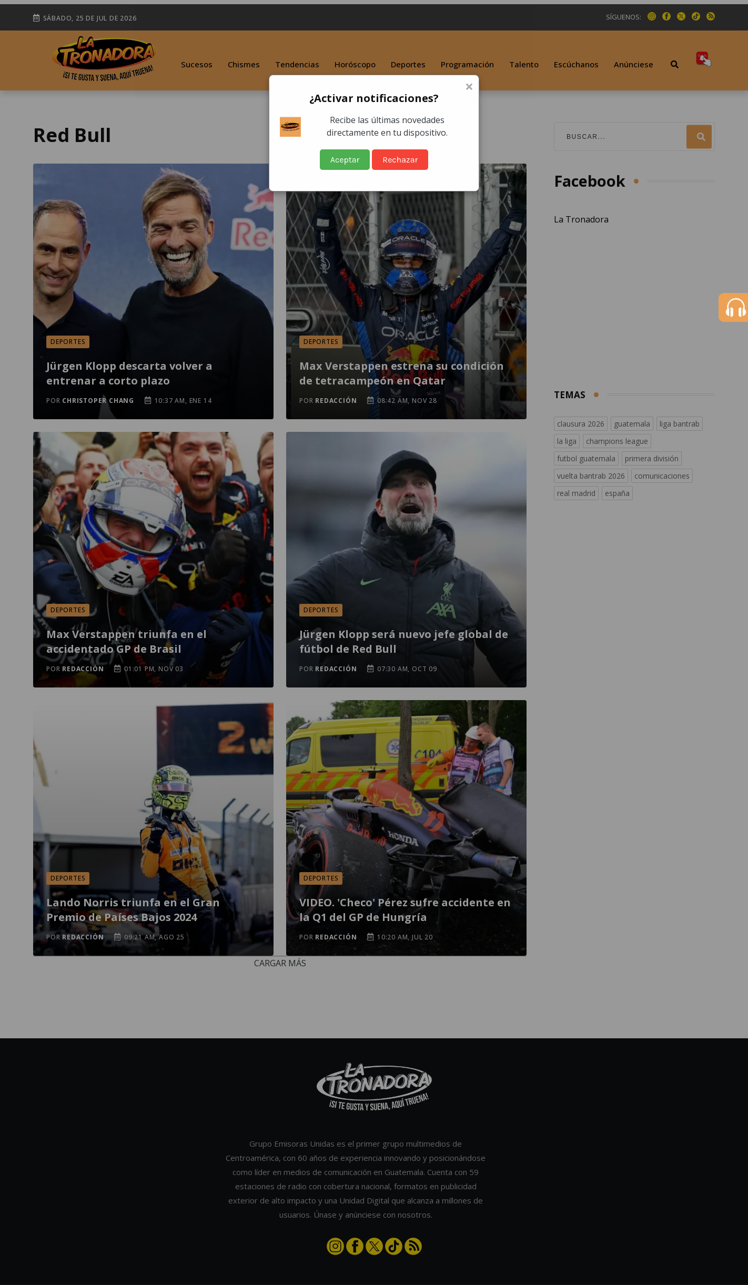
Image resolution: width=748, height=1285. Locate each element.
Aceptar (345, 160)
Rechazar (400, 160)
